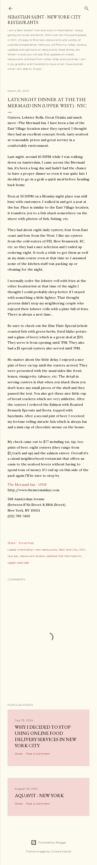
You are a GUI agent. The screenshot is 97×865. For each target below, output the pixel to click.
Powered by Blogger (48, 842)
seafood (52, 556)
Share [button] (11, 543)
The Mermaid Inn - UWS (27, 484)
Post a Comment (38, 753)
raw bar (13, 556)
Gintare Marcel (61, 851)
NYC (82, 549)
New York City (68, 549)
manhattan (26, 549)
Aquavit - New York (39, 795)
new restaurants (46, 549)
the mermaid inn (70, 556)
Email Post (26, 543)
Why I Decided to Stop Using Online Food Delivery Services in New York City (45, 736)
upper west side (18, 562)
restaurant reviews (32, 556)
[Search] (86, 7)
